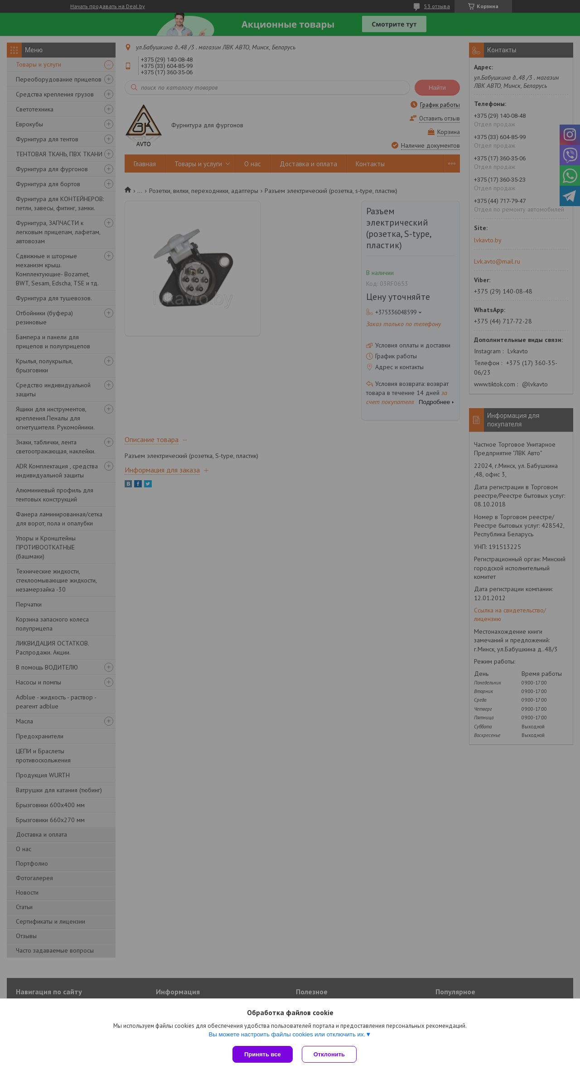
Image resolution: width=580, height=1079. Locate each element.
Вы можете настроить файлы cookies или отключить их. (286, 1034)
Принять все (262, 1054)
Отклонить (329, 1054)
